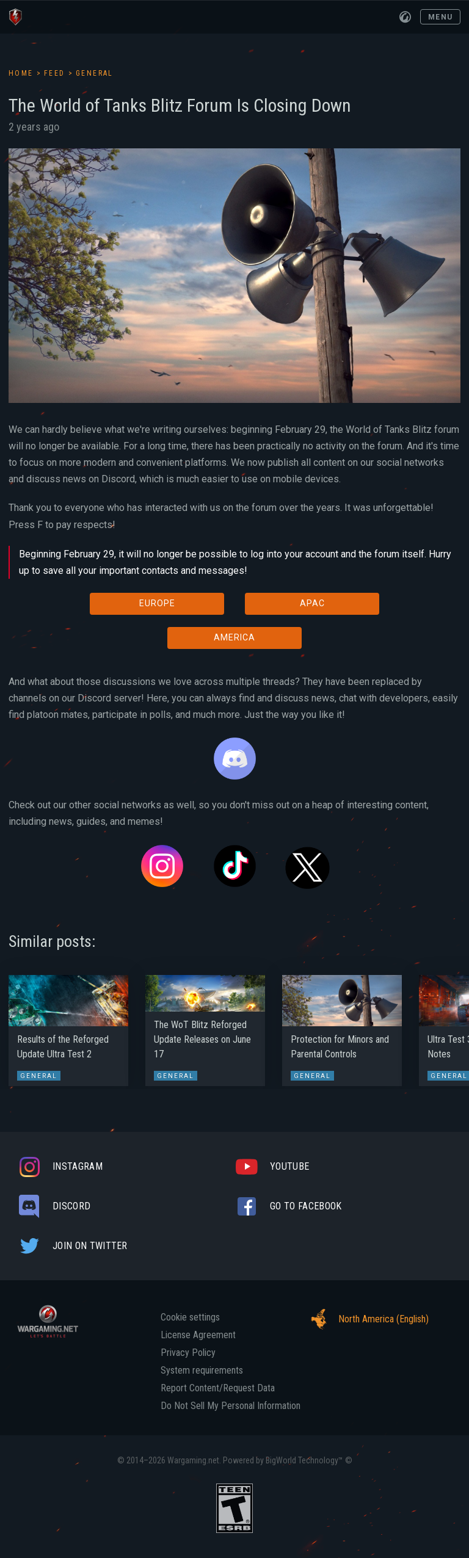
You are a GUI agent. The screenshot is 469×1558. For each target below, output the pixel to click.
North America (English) (366, 1319)
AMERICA (234, 637)
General (95, 73)
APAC (312, 603)
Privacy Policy (188, 1353)
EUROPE (157, 603)
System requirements (202, 1370)
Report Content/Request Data (218, 1388)
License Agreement (198, 1335)
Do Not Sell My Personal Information (230, 1406)
